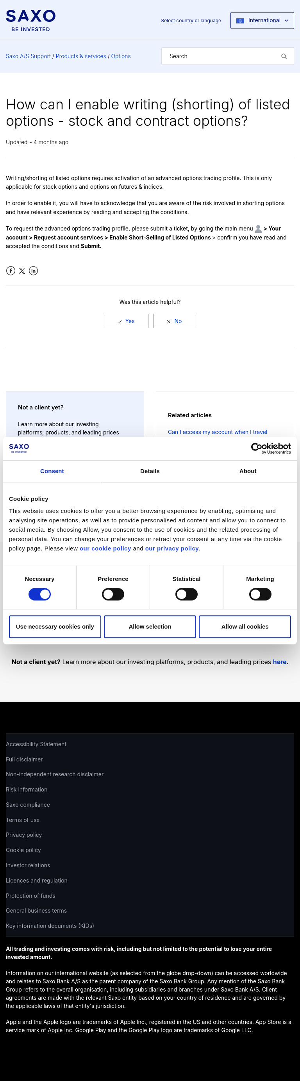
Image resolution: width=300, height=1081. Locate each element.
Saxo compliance (28, 804)
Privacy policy (24, 834)
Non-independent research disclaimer (55, 774)
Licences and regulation (37, 880)
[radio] (126, 321)
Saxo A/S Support (28, 56)
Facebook (11, 271)
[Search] (227, 56)
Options (121, 56)
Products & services (81, 56)
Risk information (27, 789)
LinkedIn (33, 271)
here (280, 662)
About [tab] (248, 471)
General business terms (36, 910)
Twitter (22, 271)
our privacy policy (172, 548)
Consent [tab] (52, 471)
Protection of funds (30, 895)
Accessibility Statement (36, 744)
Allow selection (150, 626)
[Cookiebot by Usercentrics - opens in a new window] (257, 448)
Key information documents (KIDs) (50, 925)
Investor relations (28, 865)
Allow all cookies (245, 626)
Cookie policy (23, 850)
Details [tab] (150, 471)
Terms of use (23, 820)
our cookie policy (105, 548)
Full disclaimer (24, 759)
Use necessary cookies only (55, 626)
